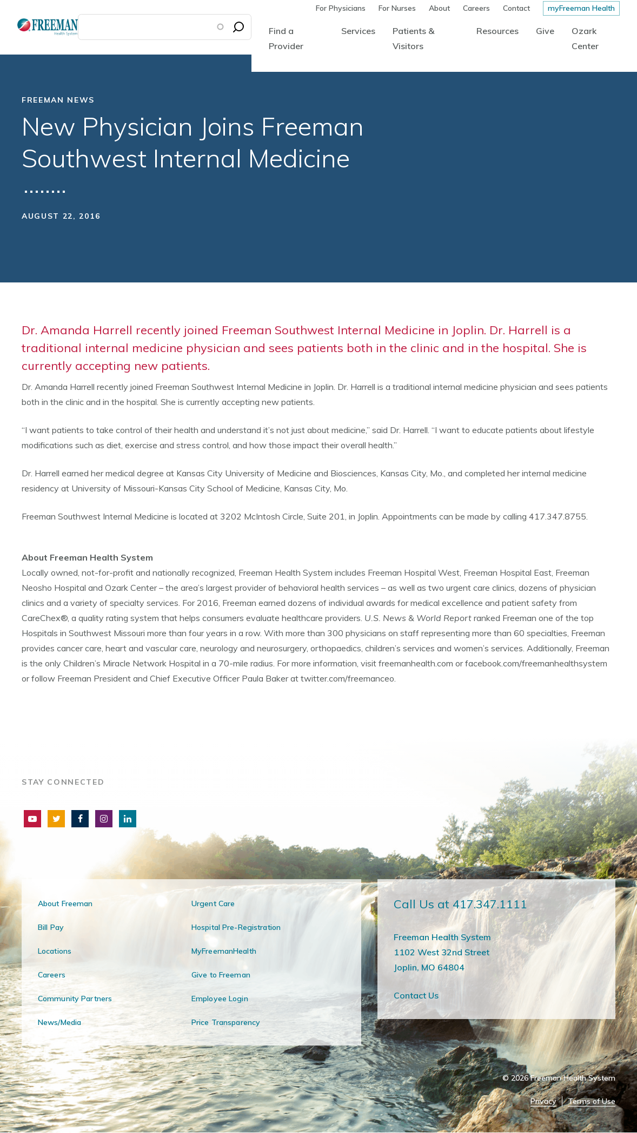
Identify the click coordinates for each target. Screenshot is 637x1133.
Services (358, 30)
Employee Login (219, 998)
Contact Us (416, 995)
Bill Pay (51, 927)
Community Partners (75, 998)
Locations (54, 951)
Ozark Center (585, 38)
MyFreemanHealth (223, 951)
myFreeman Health (581, 8)
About (439, 8)
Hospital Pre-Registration (236, 927)
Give (545, 30)
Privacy (543, 1101)
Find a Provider (286, 38)
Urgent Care (213, 903)
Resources (497, 30)
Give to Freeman (220, 975)
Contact (516, 8)
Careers (476, 8)
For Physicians (341, 8)
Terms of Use (591, 1101)
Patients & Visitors (413, 38)
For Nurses (397, 8)
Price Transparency (225, 1022)
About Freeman (65, 903)
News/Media (59, 1022)
